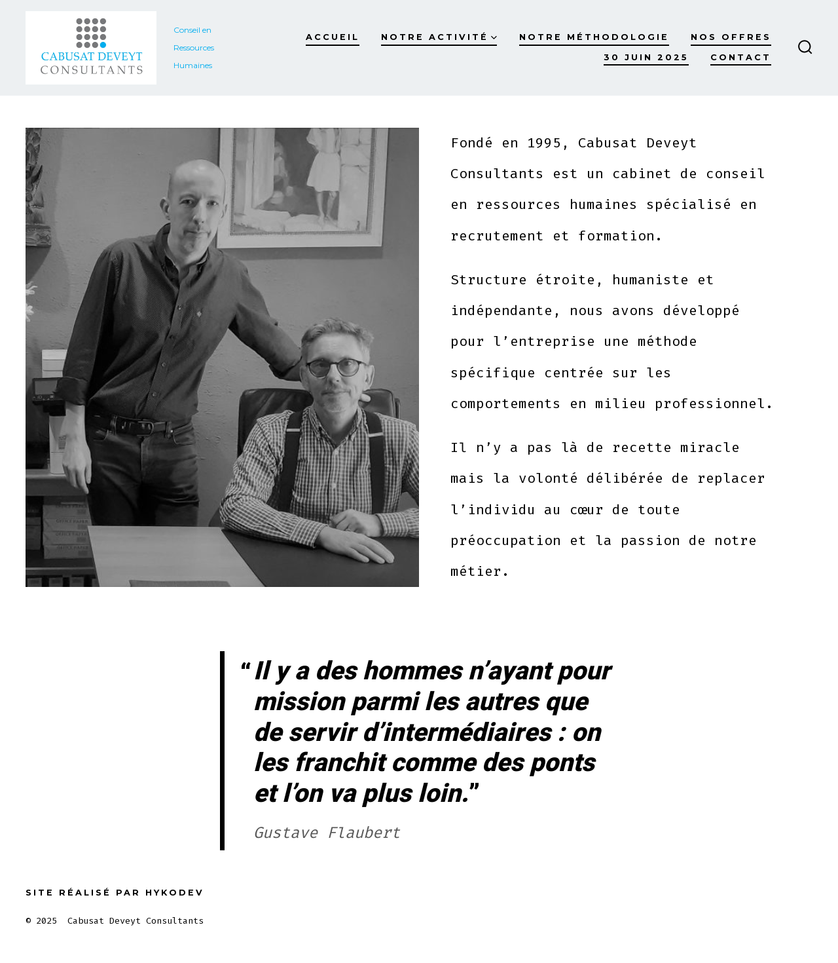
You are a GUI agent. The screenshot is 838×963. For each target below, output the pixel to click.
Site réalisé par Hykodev (115, 892)
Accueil (332, 37)
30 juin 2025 (646, 57)
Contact (740, 57)
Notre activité (439, 37)
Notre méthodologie (594, 37)
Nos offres (731, 37)
